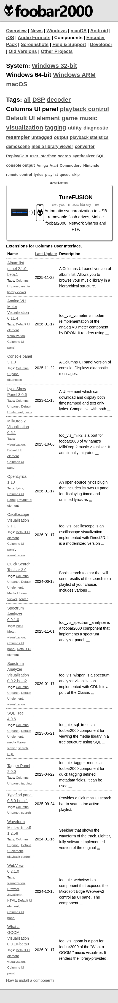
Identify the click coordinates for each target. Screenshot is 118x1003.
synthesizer (84, 156)
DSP (38, 99)
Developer (101, 44)
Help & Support (69, 44)
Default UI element (33, 118)
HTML (11, 900)
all (27, 99)
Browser (13, 889)
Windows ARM (74, 74)
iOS (10, 37)
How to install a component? (30, 980)
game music (79, 118)
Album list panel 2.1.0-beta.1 (17, 269)
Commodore (71, 165)
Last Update (46, 254)
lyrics (38, 174)
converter (84, 146)
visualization (24, 127)
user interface (43, 156)
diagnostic (96, 128)
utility (75, 128)
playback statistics (89, 137)
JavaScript (14, 894)
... (107, 333)
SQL (100, 156)
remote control (19, 174)
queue (65, 174)
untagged (41, 137)
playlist (51, 174)
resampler (18, 137)
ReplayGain (17, 156)
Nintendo (91, 165)
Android (99, 30)
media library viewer (52, 146)
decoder (59, 99)
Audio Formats (34, 37)
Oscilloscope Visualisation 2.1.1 (18, 520)
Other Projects (57, 51)
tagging (55, 127)
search (64, 156)
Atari (54, 165)
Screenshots (35, 44)
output (61, 137)
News (37, 30)
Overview (16, 30)
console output (20, 165)
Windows (57, 30)
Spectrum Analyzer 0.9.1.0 (15, 614)
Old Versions (23, 51)
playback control (84, 109)
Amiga (42, 165)
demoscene (18, 146)
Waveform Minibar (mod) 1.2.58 (19, 827)
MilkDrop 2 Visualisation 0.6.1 (18, 427)
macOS (79, 30)
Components (68, 37)
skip (76, 174)
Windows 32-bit (54, 65)
